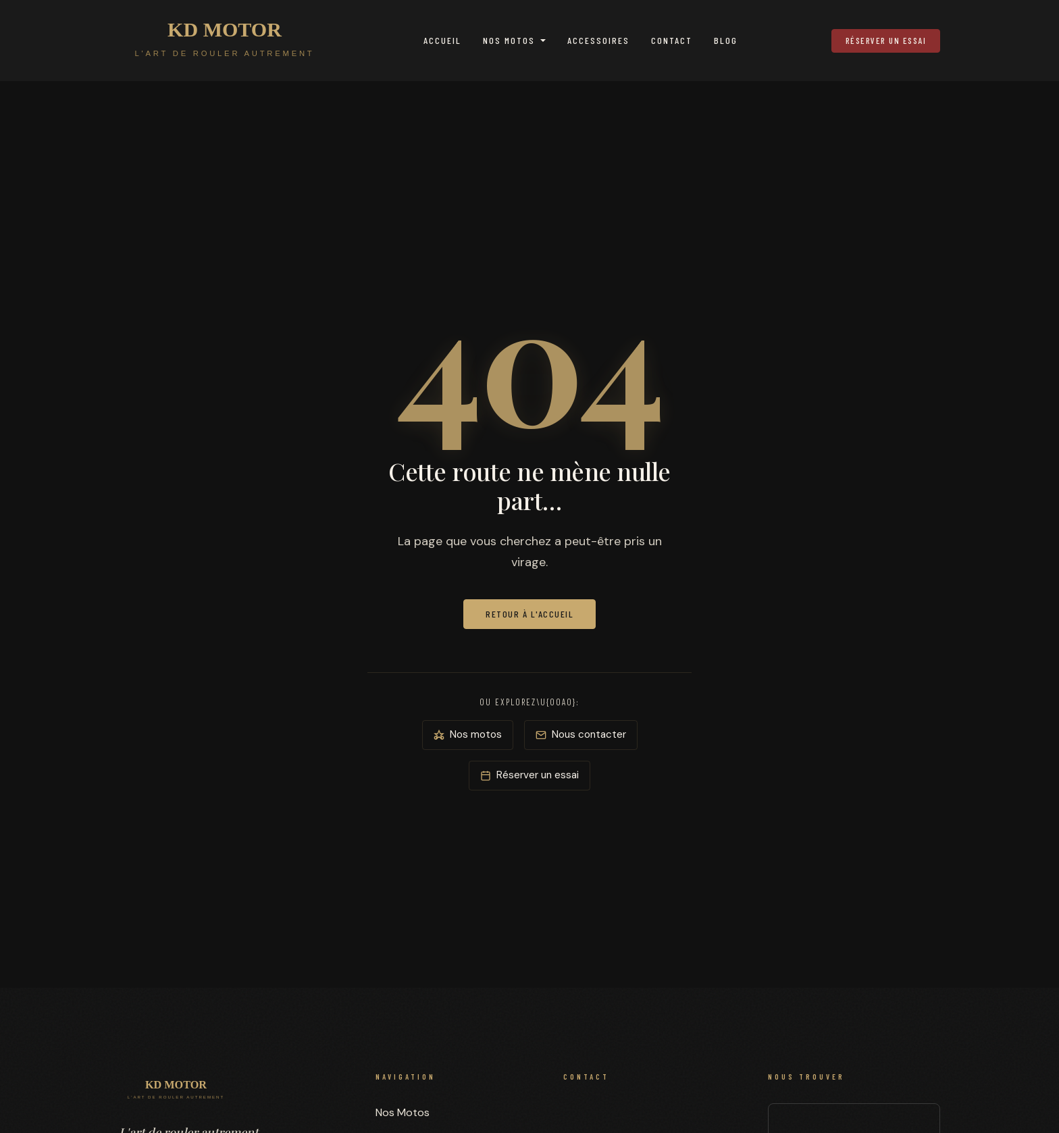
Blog (726, 40)
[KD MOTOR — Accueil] (224, 40)
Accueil (442, 40)
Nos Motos (509, 40)
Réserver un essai (886, 40)
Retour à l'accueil (529, 614)
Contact (671, 40)
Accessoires (598, 40)
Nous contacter (581, 734)
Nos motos (468, 734)
